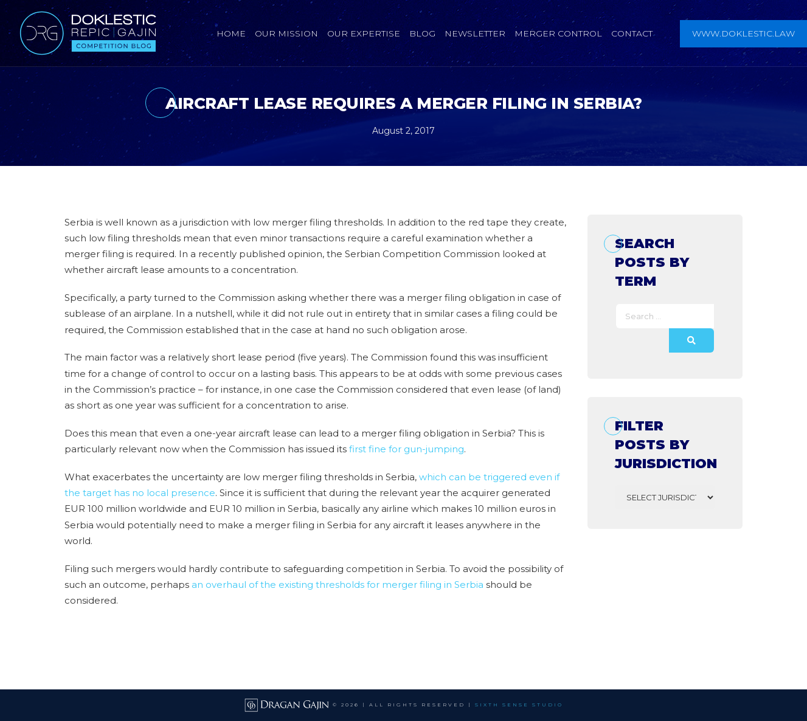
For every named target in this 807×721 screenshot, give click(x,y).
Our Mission (286, 33)
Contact (632, 33)
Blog (422, 33)
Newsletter (475, 33)
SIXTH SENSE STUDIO (519, 705)
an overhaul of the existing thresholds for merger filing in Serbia (337, 584)
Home (231, 33)
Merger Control (558, 33)
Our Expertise (363, 33)
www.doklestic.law (743, 33)
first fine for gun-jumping (406, 449)
